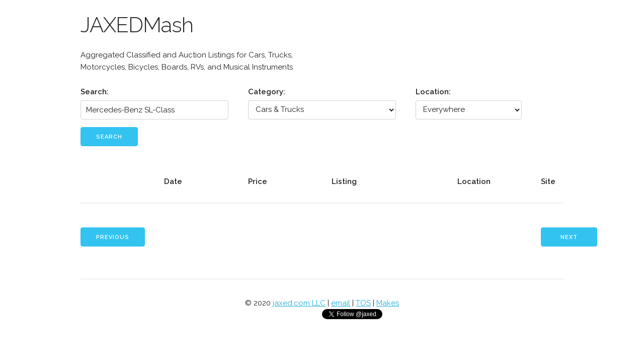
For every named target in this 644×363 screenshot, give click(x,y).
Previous (112, 237)
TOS (363, 303)
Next (569, 237)
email (340, 303)
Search (109, 137)
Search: (94, 91)
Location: (433, 91)
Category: (266, 91)
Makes (387, 303)
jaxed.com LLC (299, 303)
